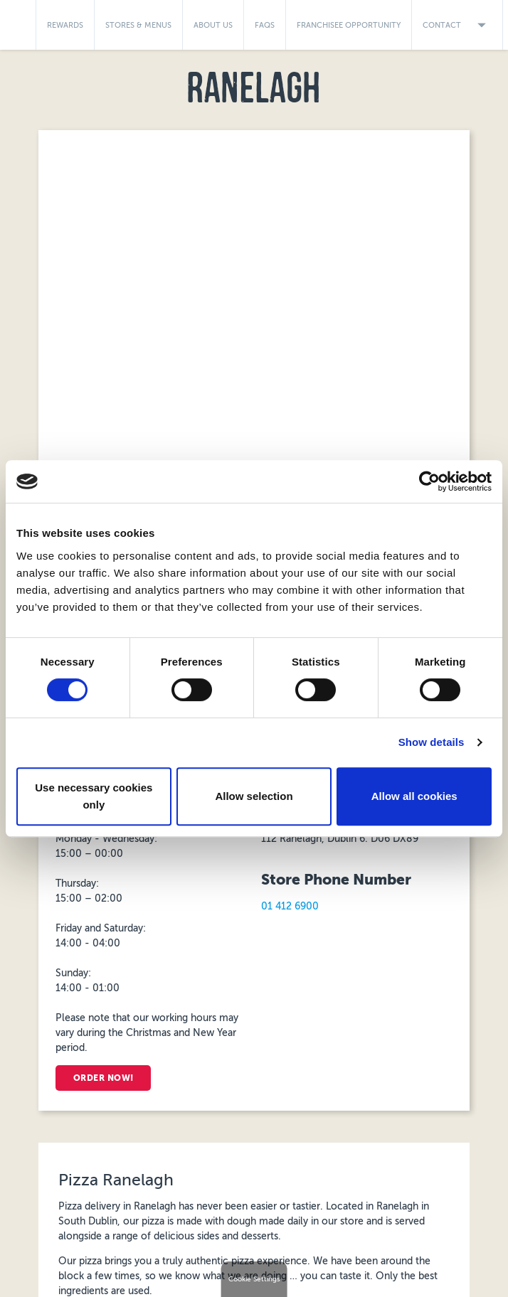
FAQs (265, 25)
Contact (457, 25)
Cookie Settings (254, 1279)
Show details (431, 742)
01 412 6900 (290, 906)
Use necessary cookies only (93, 796)
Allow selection (253, 796)
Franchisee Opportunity (349, 25)
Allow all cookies (414, 796)
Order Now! (106, 1078)
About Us (213, 25)
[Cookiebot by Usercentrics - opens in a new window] (429, 481)
